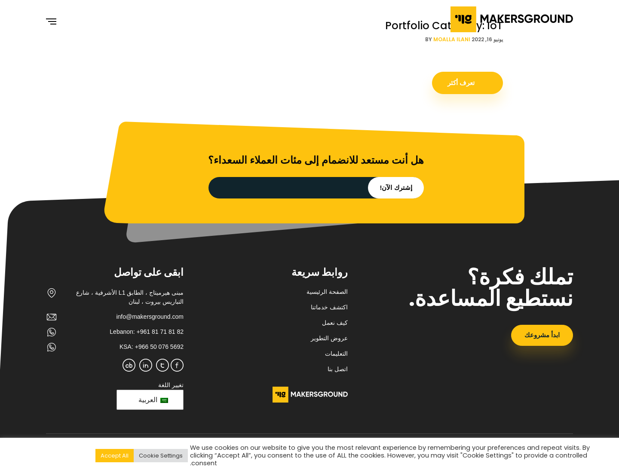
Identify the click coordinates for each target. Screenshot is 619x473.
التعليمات (336, 353)
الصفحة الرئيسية (327, 291)
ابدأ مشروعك (542, 334)
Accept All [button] (115, 456)
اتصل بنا (338, 369)
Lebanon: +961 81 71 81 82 (147, 331)
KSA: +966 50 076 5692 (152, 346)
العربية (153, 399)
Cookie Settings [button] (161, 456)
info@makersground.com (150, 316)
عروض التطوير (329, 338)
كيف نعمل (335, 322)
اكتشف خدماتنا (329, 307)
